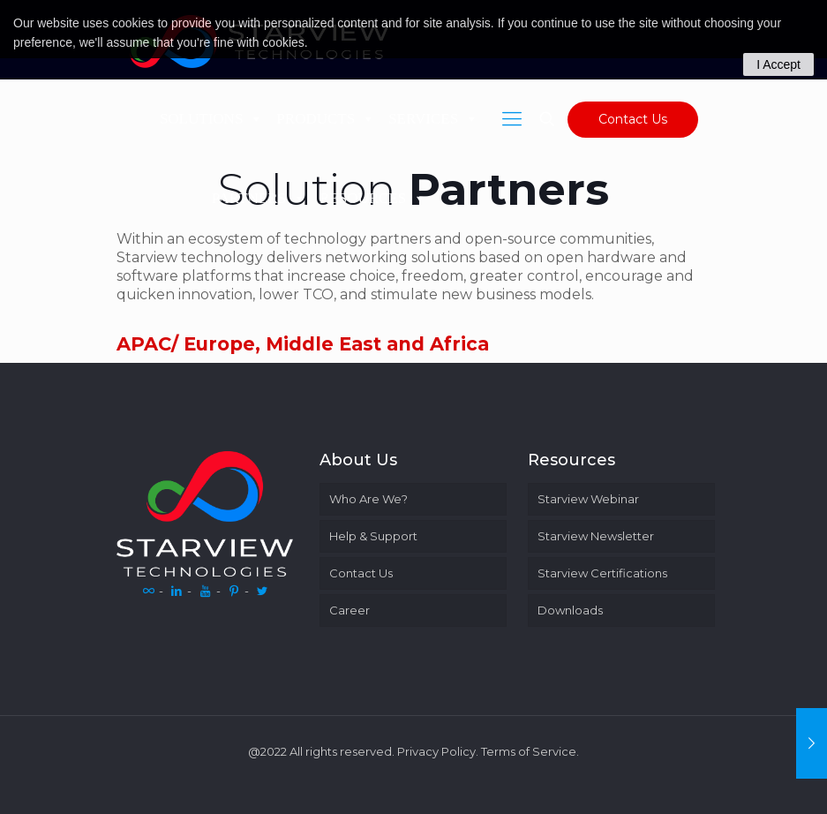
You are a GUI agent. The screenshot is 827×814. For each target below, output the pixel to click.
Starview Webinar (588, 499)
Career (349, 610)
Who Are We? (368, 499)
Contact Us (632, 119)
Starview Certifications (602, 573)
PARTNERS (259, 198)
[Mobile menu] (512, 119)
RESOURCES (373, 198)
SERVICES (433, 118)
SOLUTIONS (211, 118)
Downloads (570, 610)
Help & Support (373, 536)
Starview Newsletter (596, 536)
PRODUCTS (325, 118)
